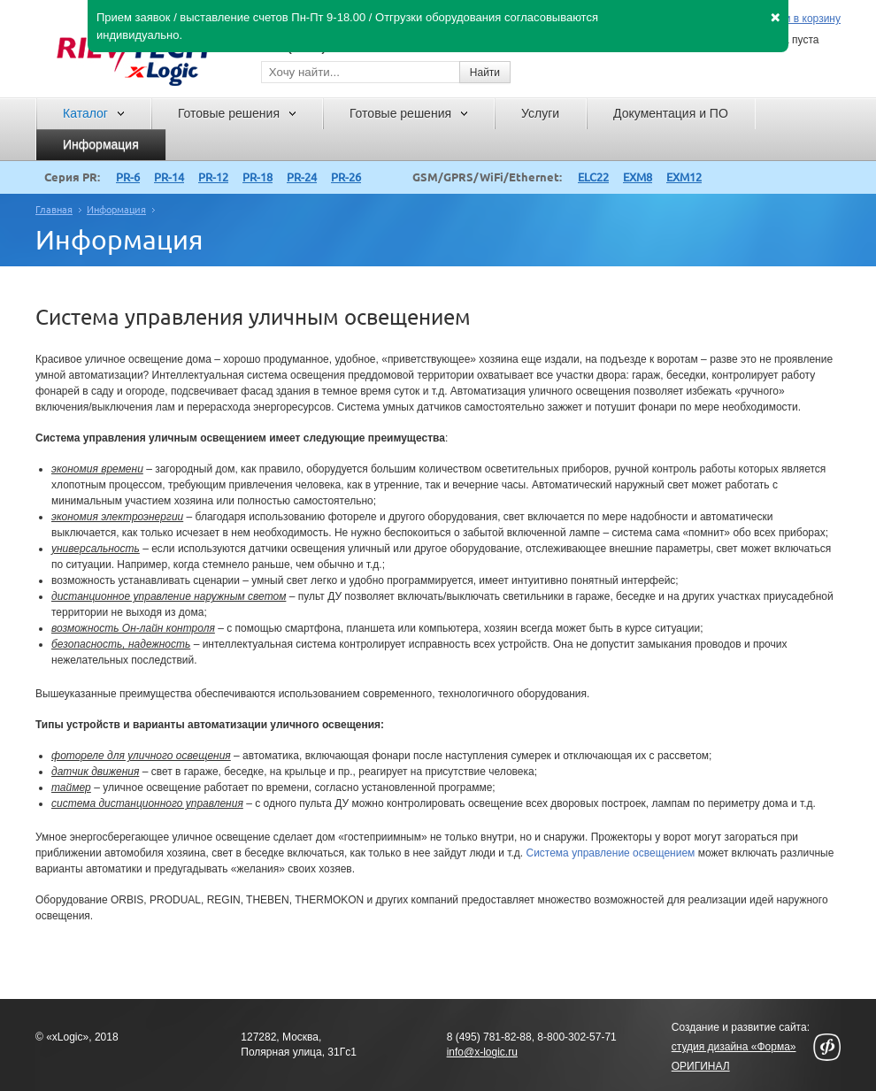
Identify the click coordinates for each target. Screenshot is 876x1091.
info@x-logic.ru (482, 1052)
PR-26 (346, 177)
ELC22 (593, 177)
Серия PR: (72, 177)
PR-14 (169, 177)
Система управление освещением (610, 853)
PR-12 (213, 177)
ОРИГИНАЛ (701, 1066)
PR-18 (257, 177)
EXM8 (637, 177)
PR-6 (128, 177)
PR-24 (302, 177)
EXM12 (684, 177)
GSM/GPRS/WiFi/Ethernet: (487, 177)
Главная (54, 209)
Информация (116, 209)
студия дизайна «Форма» (734, 1047)
